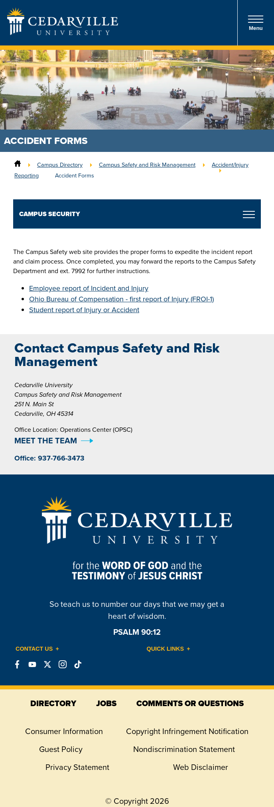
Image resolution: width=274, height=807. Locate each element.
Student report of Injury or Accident (84, 310)
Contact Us (34, 649)
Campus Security (49, 213)
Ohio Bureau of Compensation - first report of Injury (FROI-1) (121, 299)
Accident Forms (74, 175)
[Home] (17, 164)
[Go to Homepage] (62, 33)
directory (53, 703)
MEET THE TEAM (45, 441)
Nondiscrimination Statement (184, 749)
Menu (255, 23)
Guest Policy (61, 749)
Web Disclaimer (200, 767)
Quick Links (165, 649)
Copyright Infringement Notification (187, 731)
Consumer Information (64, 731)
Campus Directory (60, 164)
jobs (106, 703)
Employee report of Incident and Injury (88, 288)
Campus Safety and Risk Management (147, 164)
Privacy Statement (77, 767)
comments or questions (190, 703)
